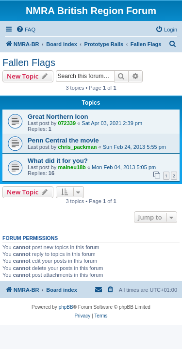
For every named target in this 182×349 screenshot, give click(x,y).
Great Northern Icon (58, 116)
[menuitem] (25, 29)
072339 (67, 123)
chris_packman (77, 147)
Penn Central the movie (63, 140)
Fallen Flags (28, 62)
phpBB (66, 307)
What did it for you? (58, 160)
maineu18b (71, 167)
